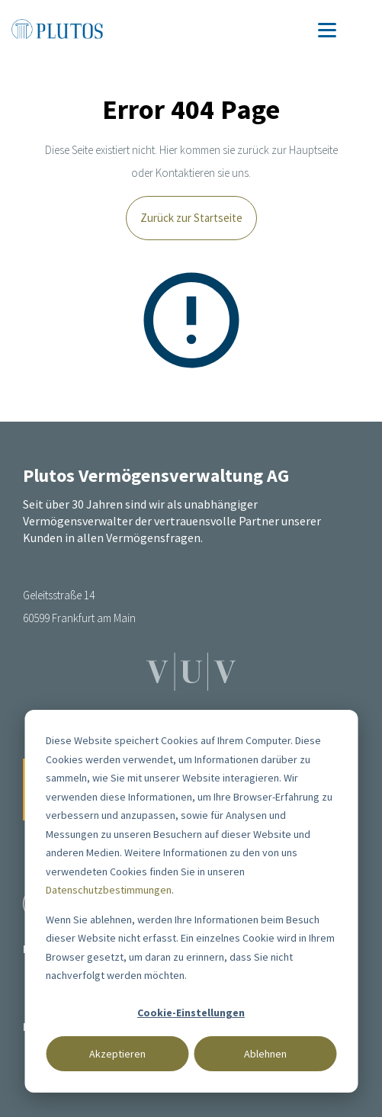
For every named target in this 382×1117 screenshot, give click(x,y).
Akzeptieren (117, 1054)
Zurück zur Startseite (191, 217)
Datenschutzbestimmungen (109, 890)
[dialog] (191, 901)
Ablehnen (265, 1054)
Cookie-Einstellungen (191, 1012)
